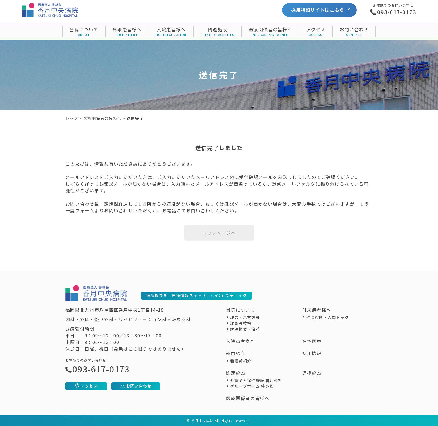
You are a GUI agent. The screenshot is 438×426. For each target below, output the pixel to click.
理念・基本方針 (245, 317)
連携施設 (312, 372)
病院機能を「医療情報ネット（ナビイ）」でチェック (196, 295)
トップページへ (219, 232)
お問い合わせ (354, 29)
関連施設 (217, 29)
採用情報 (312, 353)
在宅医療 (312, 341)
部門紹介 (235, 353)
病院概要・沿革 (245, 329)
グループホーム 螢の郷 (252, 386)
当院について (84, 29)
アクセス (315, 29)
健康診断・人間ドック (327, 317)
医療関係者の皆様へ (270, 29)
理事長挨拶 (240, 323)
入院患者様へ (171, 29)
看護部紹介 (240, 361)
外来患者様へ (127, 29)
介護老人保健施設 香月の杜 (256, 380)
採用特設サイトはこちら (317, 9)
